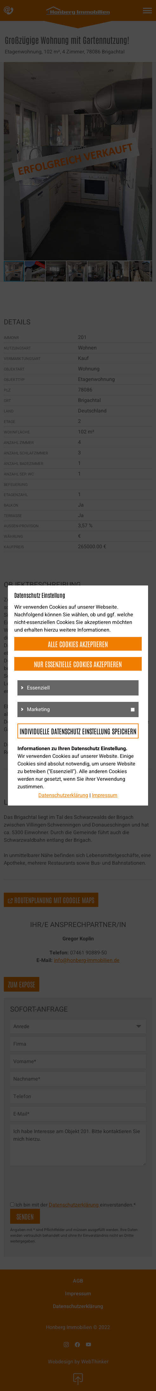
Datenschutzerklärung (63, 795)
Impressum (104, 795)
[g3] (133, 710)
